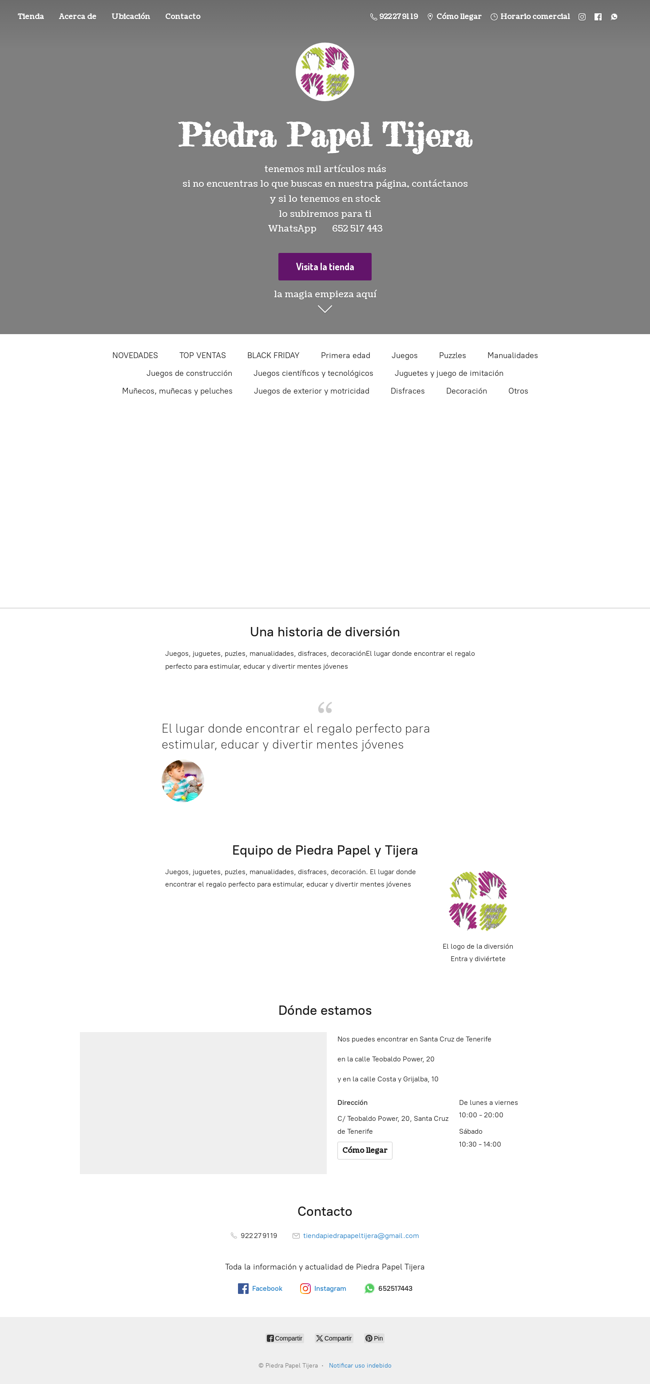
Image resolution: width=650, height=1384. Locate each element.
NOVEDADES (135, 355)
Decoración (466, 391)
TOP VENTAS (202, 355)
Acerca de (77, 17)
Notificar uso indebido (360, 1365)
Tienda (31, 17)
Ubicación (130, 17)
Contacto (182, 17)
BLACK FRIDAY (273, 355)
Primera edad (345, 355)
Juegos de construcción (189, 373)
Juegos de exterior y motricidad (311, 391)
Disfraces (408, 391)
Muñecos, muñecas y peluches (177, 391)
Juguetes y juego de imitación (449, 373)
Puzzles (452, 355)
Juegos (405, 355)
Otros (518, 391)
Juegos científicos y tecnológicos (313, 373)
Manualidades (513, 355)
